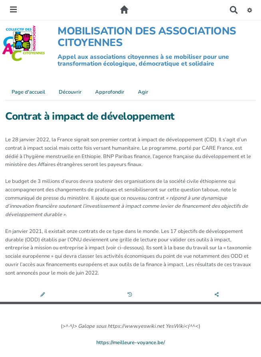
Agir (143, 92)
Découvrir (70, 92)
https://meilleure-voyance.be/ (130, 342)
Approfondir (109, 92)
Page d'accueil (28, 92)
